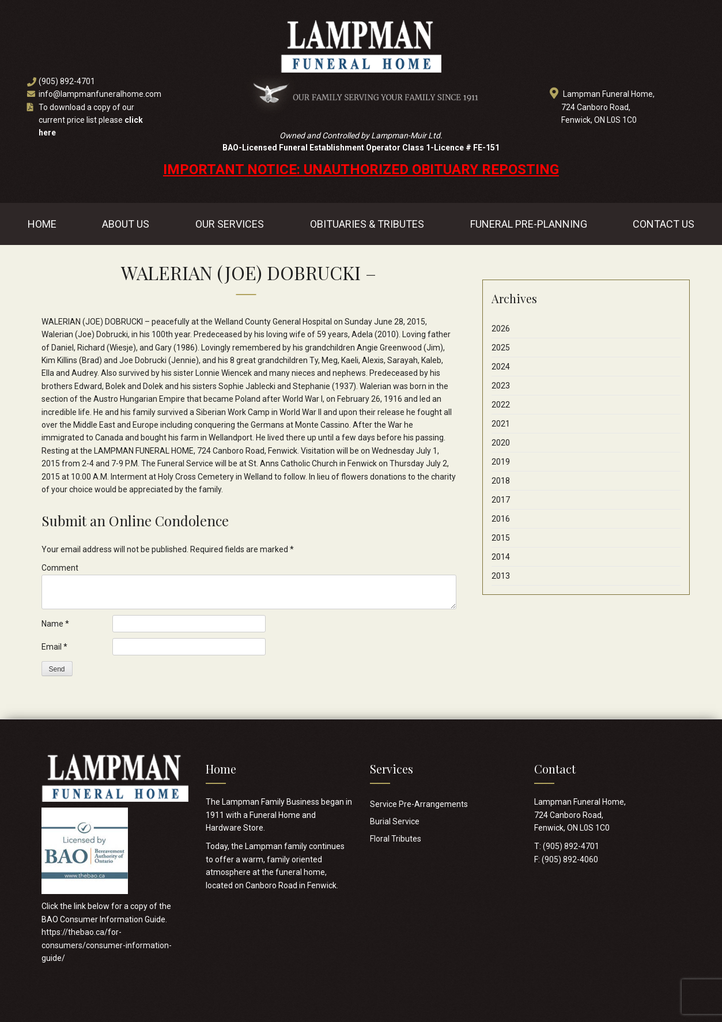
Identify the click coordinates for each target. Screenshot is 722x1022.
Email (54, 646)
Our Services (229, 224)
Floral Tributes (395, 838)
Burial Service (394, 821)
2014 (501, 556)
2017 (501, 499)
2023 (501, 385)
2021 (501, 423)
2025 (501, 347)
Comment (59, 567)
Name (55, 623)
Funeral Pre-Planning (528, 224)
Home (42, 224)
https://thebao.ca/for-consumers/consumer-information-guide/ (106, 945)
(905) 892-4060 (570, 859)
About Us (125, 224)
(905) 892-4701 (67, 81)
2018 (501, 480)
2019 (501, 461)
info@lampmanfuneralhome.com (100, 94)
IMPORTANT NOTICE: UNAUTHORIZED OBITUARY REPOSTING (361, 169)
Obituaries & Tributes (367, 224)
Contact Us (663, 224)
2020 (501, 442)
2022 (501, 404)
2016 (501, 518)
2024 (501, 366)
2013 (501, 575)
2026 (501, 328)
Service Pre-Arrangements (419, 804)
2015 (501, 537)
